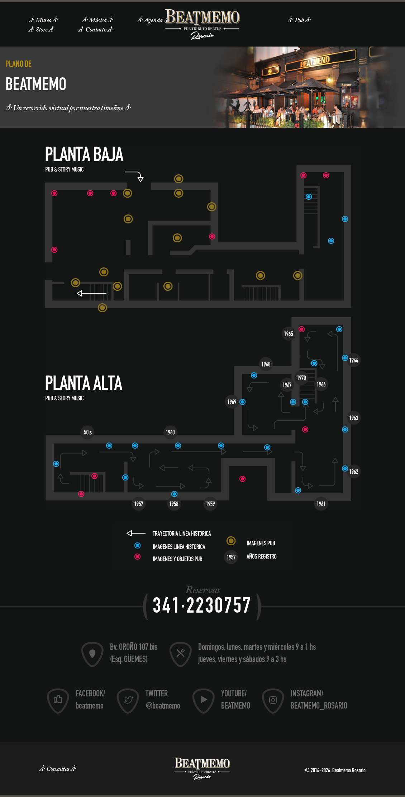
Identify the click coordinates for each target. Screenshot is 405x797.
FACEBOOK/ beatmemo (90, 700)
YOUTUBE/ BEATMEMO (235, 700)
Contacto (95, 30)
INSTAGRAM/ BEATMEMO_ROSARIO (319, 700)
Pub (299, 21)
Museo (43, 21)
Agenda (153, 21)
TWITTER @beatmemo (163, 700)
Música (97, 21)
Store (41, 30)
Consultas (57, 769)
